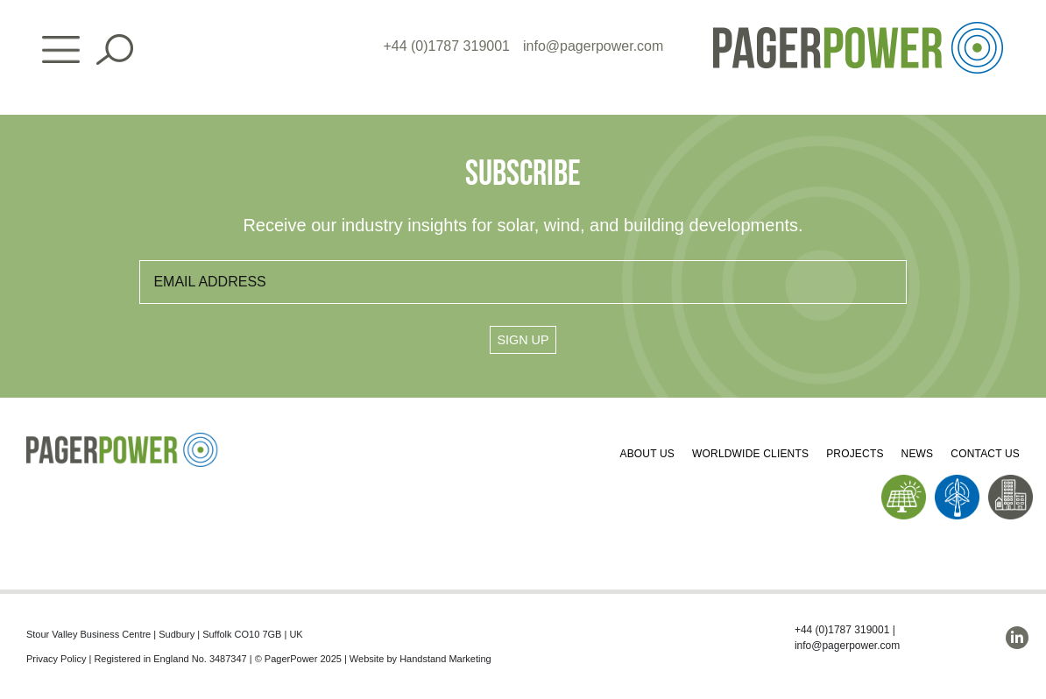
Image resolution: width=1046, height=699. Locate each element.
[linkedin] (1017, 637)
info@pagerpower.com (593, 46)
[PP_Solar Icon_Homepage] (903, 481)
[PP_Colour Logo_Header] (858, 28)
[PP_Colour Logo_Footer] (122, 439)
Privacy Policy (56, 658)
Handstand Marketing (445, 658)
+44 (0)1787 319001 (446, 46)
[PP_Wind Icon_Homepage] (957, 481)
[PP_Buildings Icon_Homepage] (1010, 481)
